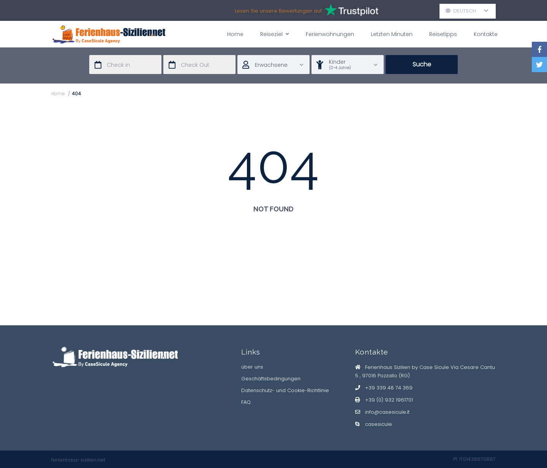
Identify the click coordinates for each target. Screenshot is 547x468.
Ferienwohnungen (330, 34)
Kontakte (486, 34)
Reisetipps (443, 34)
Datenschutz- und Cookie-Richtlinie (285, 390)
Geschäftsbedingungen (270, 378)
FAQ (246, 402)
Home (235, 34)
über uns (252, 366)
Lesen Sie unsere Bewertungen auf (307, 11)
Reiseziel (274, 34)
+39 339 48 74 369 (389, 387)
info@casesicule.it (387, 412)
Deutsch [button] (467, 10)
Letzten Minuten (392, 34)
